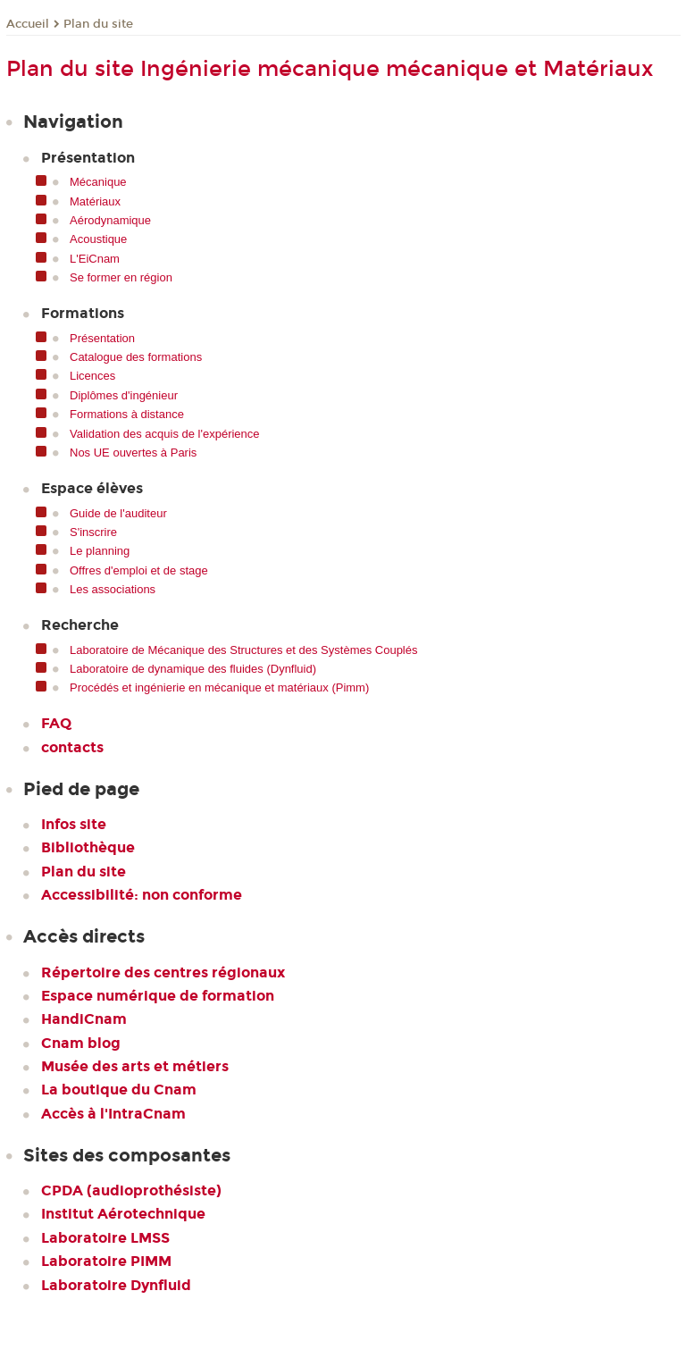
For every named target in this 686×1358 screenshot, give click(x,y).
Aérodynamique (110, 220)
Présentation (102, 338)
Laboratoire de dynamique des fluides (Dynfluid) (193, 668)
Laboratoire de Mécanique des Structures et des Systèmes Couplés (244, 650)
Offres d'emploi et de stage (139, 570)
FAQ (56, 723)
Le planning (100, 550)
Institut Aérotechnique (123, 1213)
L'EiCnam (95, 258)
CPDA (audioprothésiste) (131, 1190)
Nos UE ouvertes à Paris (133, 452)
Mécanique (98, 182)
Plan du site (98, 24)
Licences (92, 375)
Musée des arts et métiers (135, 1066)
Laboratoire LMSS (105, 1237)
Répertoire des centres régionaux (163, 972)
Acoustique (98, 239)
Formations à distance (127, 414)
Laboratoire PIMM (106, 1261)
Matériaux (95, 201)
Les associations (112, 589)
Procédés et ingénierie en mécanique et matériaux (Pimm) (219, 687)
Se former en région (121, 277)
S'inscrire (93, 532)
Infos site (73, 824)
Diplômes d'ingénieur (124, 395)
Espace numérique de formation (157, 995)
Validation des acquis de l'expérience (165, 433)
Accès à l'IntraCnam (113, 1113)
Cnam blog (81, 1043)
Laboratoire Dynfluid (116, 1285)
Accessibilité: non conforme (141, 894)
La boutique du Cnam (119, 1089)
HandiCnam (84, 1018)
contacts (72, 747)
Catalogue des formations (136, 357)
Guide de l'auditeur (118, 513)
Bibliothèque (88, 847)
